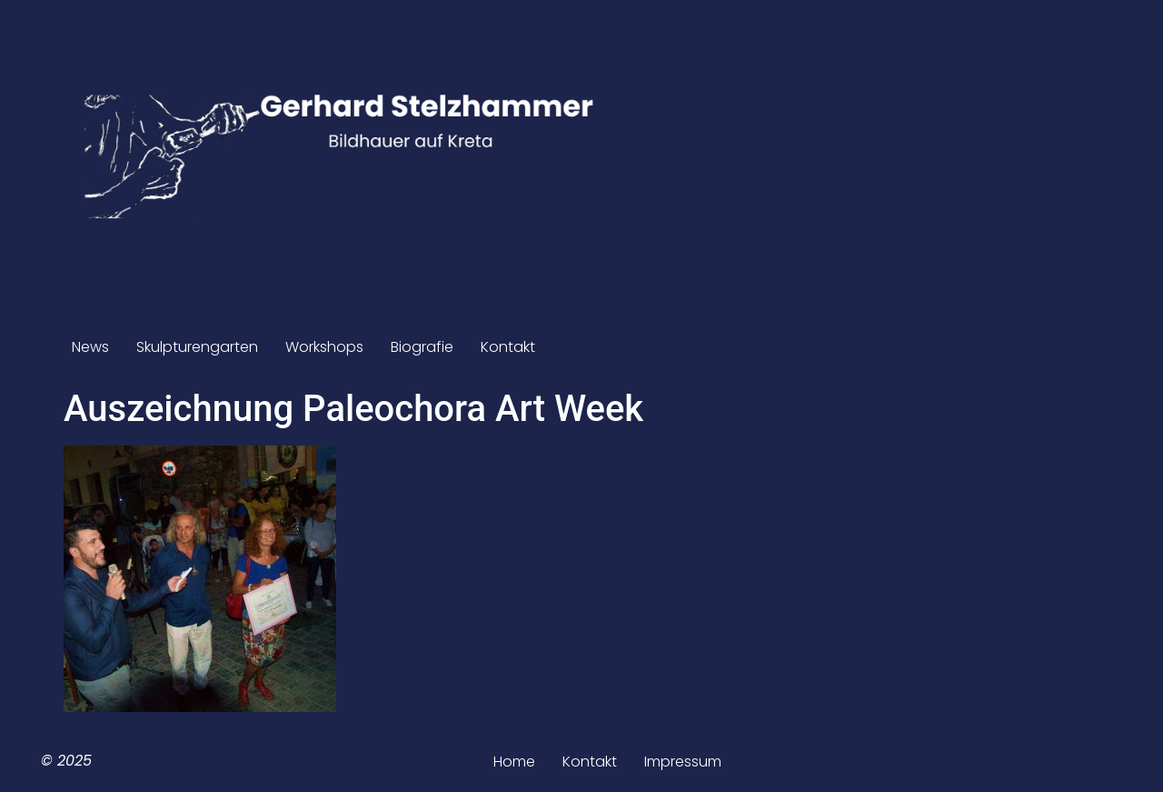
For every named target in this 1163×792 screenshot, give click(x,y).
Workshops (324, 346)
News (90, 346)
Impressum (682, 761)
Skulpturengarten (197, 346)
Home (514, 761)
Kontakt (508, 346)
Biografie (422, 346)
